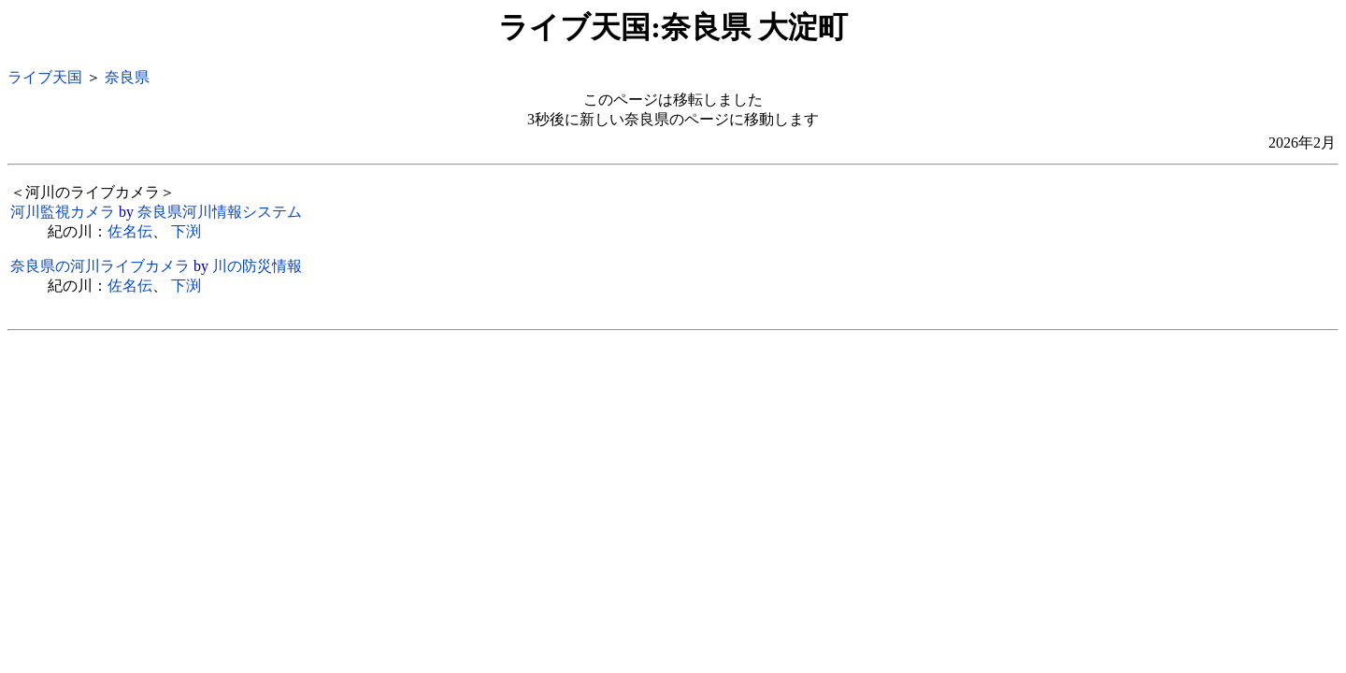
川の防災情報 (257, 266)
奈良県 (127, 77)
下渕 (186, 231)
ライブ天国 (44, 77)
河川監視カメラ (62, 212)
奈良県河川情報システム (219, 212)
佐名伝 (129, 231)
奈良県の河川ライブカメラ (100, 266)
